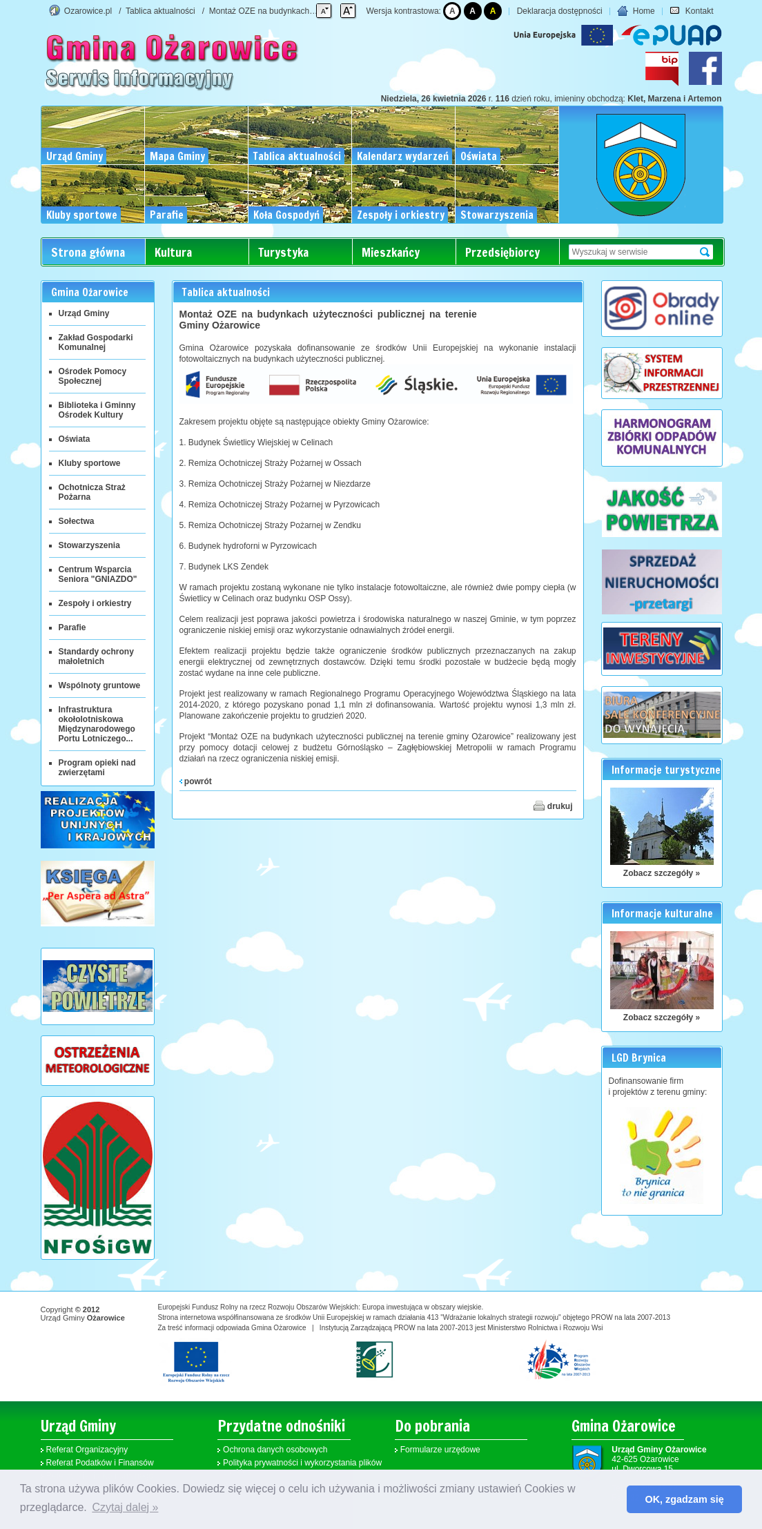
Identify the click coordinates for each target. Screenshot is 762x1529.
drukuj (553, 805)
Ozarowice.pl (88, 11)
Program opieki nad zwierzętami (97, 767)
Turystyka (283, 252)
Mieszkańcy (391, 252)
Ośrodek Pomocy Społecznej (93, 376)
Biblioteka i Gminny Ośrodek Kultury (97, 410)
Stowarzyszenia (89, 545)
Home (635, 11)
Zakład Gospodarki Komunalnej (96, 342)
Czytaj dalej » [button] (125, 1507)
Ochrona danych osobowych (275, 1449)
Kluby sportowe (90, 463)
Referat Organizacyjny (87, 1449)
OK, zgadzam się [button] (684, 1499)
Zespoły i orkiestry (95, 603)
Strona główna (88, 252)
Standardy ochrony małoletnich (96, 656)
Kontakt (691, 11)
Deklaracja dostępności (560, 11)
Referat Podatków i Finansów (100, 1463)
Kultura (173, 252)
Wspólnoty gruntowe (100, 685)
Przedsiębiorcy (502, 252)
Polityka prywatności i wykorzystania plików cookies (302, 1467)
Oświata (74, 439)
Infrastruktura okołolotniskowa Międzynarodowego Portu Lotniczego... (97, 724)
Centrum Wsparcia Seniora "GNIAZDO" (98, 574)
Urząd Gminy (84, 313)
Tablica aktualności (160, 11)
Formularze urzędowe (440, 1449)
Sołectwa (77, 521)
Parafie (72, 627)
